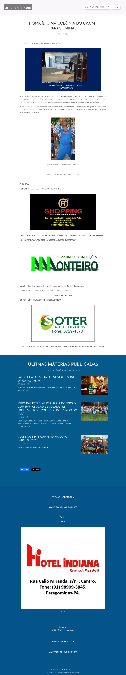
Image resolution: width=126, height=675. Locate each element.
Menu (116, 7)
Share (24, 469)
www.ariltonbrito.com (63, 496)
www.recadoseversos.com (63, 506)
